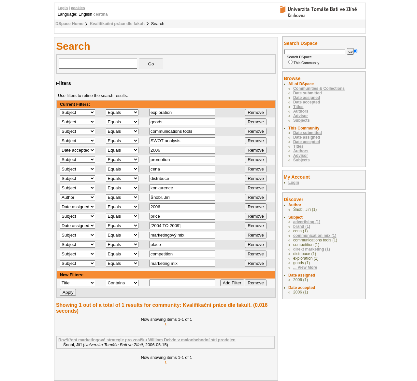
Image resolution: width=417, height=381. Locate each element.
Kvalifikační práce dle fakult (117, 23)
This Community (303, 63)
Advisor (300, 116)
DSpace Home (69, 23)
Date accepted (306, 102)
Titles (298, 106)
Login (63, 8)
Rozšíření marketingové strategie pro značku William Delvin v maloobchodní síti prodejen (147, 339)
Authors (301, 111)
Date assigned (306, 97)
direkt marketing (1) (311, 249)
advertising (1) (306, 222)
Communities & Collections (319, 88)
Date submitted (307, 93)
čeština (100, 14)
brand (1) (301, 226)
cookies (78, 8)
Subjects (301, 120)
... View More (305, 267)
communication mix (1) (314, 235)
